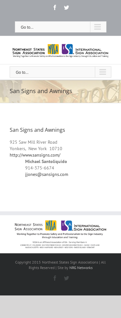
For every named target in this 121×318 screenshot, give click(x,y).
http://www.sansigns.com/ (35, 155)
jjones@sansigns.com (46, 174)
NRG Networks (81, 267)
